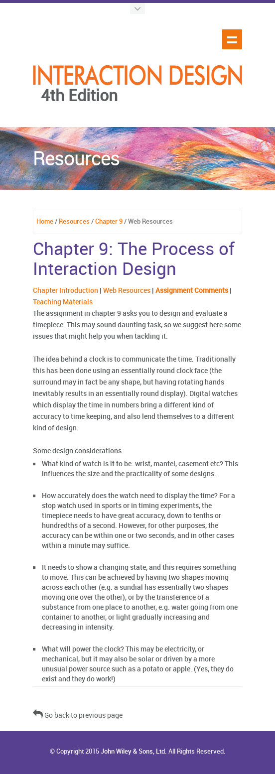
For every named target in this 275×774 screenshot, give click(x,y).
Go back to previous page (78, 715)
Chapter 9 (109, 221)
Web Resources (126, 290)
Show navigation (232, 39)
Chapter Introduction (65, 290)
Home (44, 221)
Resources (74, 221)
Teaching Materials (63, 302)
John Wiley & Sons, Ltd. (134, 751)
